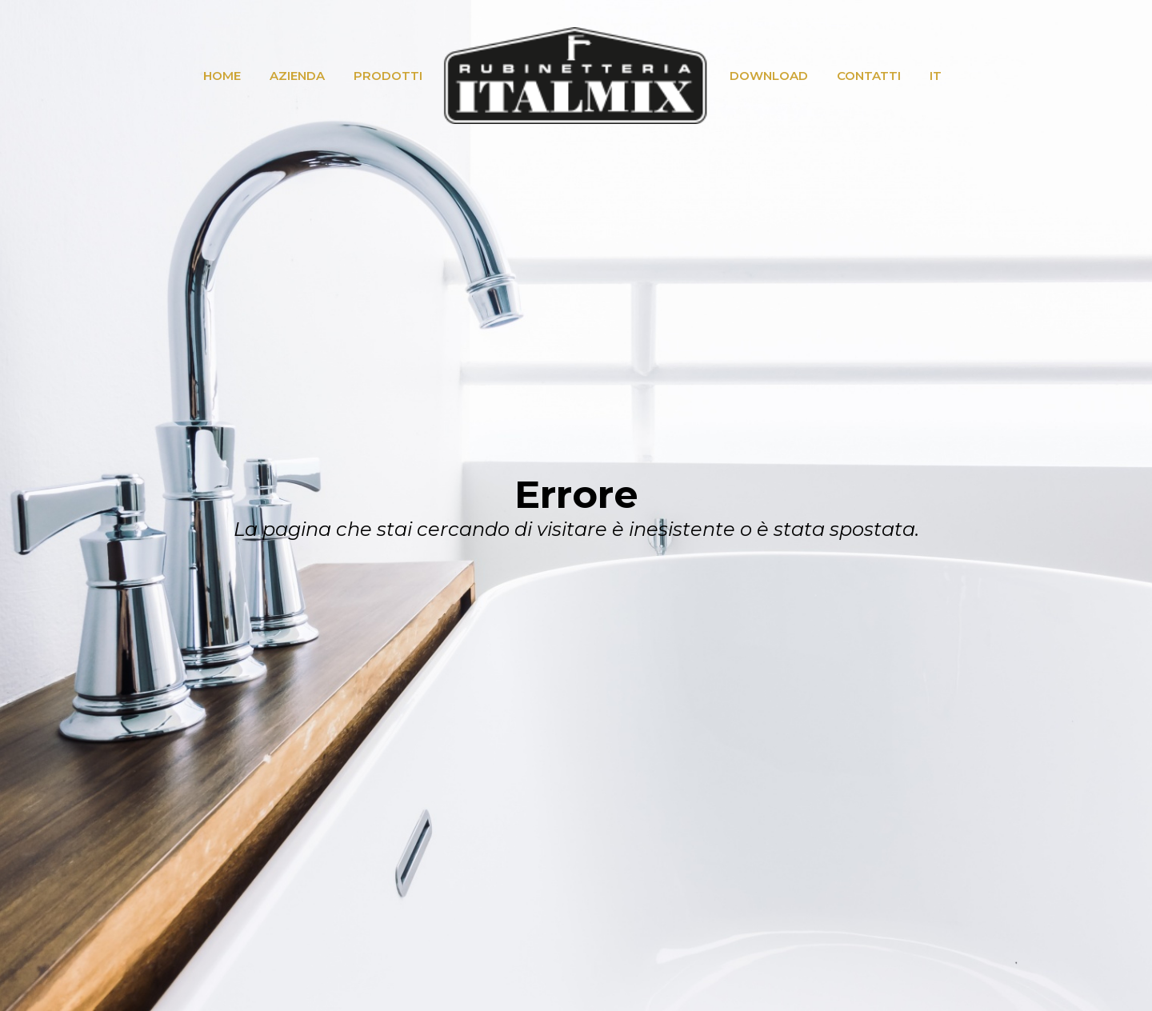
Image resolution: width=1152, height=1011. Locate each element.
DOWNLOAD (769, 75)
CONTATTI (869, 75)
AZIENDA (297, 75)
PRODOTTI (388, 75)
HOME (222, 75)
